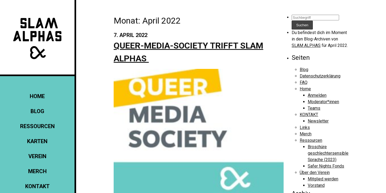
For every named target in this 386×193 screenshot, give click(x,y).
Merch (37, 171)
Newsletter (318, 121)
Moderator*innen (323, 101)
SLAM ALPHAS (306, 45)
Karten (37, 141)
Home (37, 96)
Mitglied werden (323, 178)
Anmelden (317, 95)
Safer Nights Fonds (326, 166)
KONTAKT (37, 186)
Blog (37, 111)
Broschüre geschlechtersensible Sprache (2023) (328, 153)
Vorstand (316, 185)
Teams (314, 108)
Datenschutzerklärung (320, 76)
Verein (37, 156)
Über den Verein (315, 172)
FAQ (303, 82)
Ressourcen (37, 126)
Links (305, 127)
